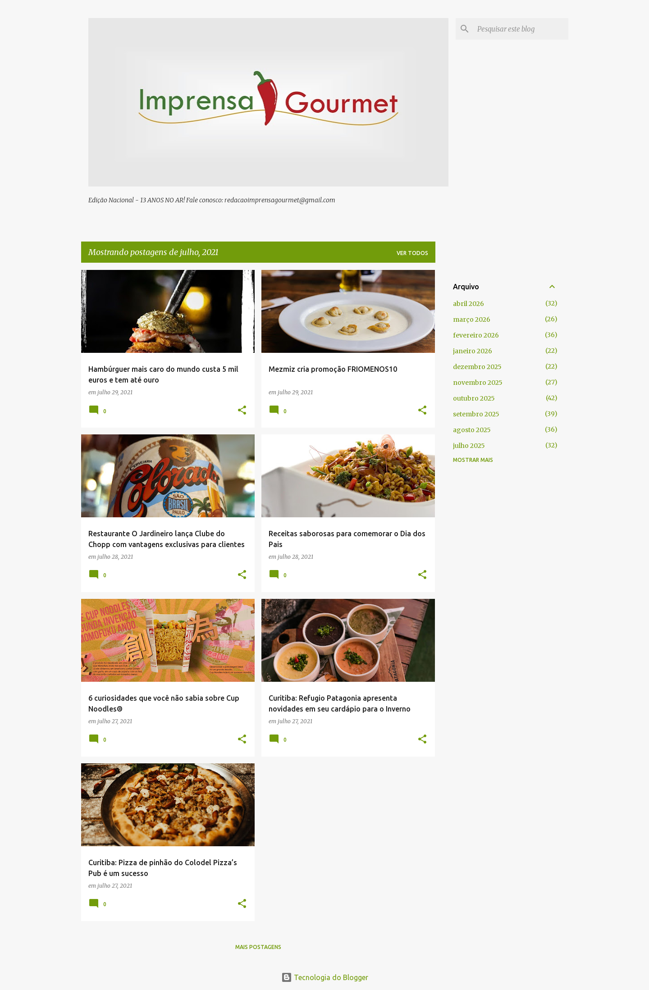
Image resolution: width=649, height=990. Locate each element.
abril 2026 (468, 304)
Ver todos (412, 253)
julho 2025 (469, 446)
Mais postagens (258, 947)
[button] (242, 411)
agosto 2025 (472, 430)
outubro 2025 (474, 398)
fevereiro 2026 (476, 335)
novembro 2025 (478, 383)
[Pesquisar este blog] (521, 29)
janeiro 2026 (472, 351)
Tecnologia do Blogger (324, 977)
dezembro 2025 (477, 367)
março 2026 (471, 319)
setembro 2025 (476, 414)
